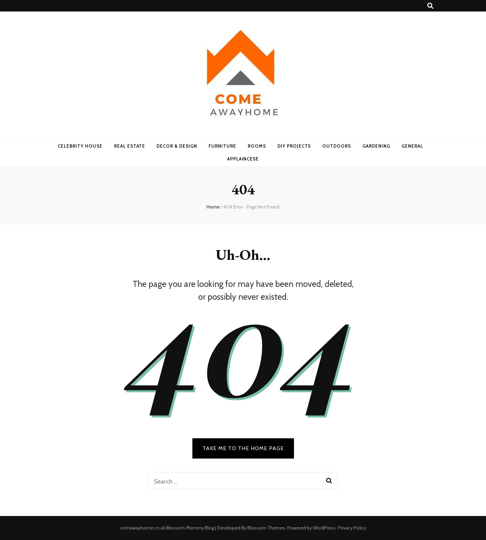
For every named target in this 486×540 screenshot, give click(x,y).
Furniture (222, 146)
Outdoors (336, 146)
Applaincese (243, 159)
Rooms (257, 146)
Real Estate (129, 146)
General (412, 146)
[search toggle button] (430, 6)
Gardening (376, 146)
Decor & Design (177, 146)
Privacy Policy (352, 528)
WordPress (324, 528)
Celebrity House (80, 146)
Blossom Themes (266, 528)
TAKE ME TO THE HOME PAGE (243, 448)
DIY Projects (294, 146)
